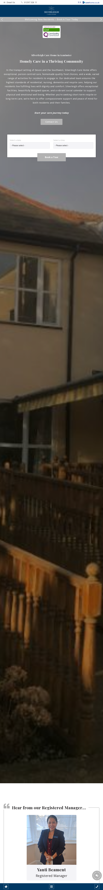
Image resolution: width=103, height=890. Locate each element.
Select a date (15, 140)
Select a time (59, 140)
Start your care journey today (51, 112)
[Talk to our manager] (97, 875)
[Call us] (97, 886)
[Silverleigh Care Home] (51, 10)
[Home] (6, 886)
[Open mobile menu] (51, 886)
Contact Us (51, 121)
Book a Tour (51, 157)
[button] (2, 19)
